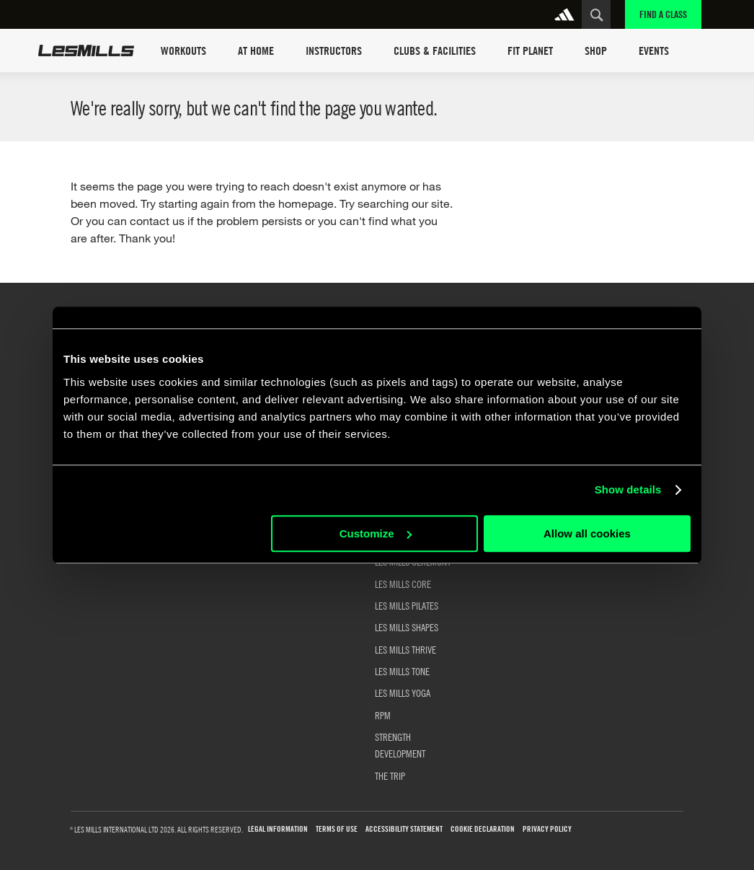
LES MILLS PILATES (406, 605)
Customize (376, 533)
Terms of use (337, 829)
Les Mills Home (86, 50)
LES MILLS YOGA (402, 692)
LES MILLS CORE (403, 583)
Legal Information (278, 829)
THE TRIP (390, 775)
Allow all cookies (587, 533)
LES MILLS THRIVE (405, 649)
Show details (628, 489)
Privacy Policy (547, 829)
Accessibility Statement (404, 829)
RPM (383, 714)
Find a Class (663, 14)
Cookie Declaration (483, 829)
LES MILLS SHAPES (406, 626)
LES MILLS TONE (402, 670)
